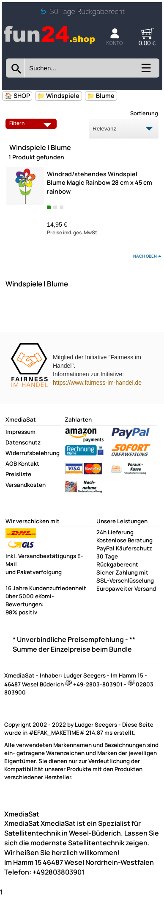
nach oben (145, 256)
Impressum (20, 432)
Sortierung (144, 113)
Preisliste (18, 474)
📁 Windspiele (58, 96)
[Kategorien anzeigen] (145, 71)
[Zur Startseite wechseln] (50, 42)
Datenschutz (23, 442)
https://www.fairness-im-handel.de (97, 382)
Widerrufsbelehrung (32, 453)
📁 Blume (101, 96)
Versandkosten (25, 485)
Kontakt (28, 463)
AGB (11, 463)
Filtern (32, 123)
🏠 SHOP (17, 96)
